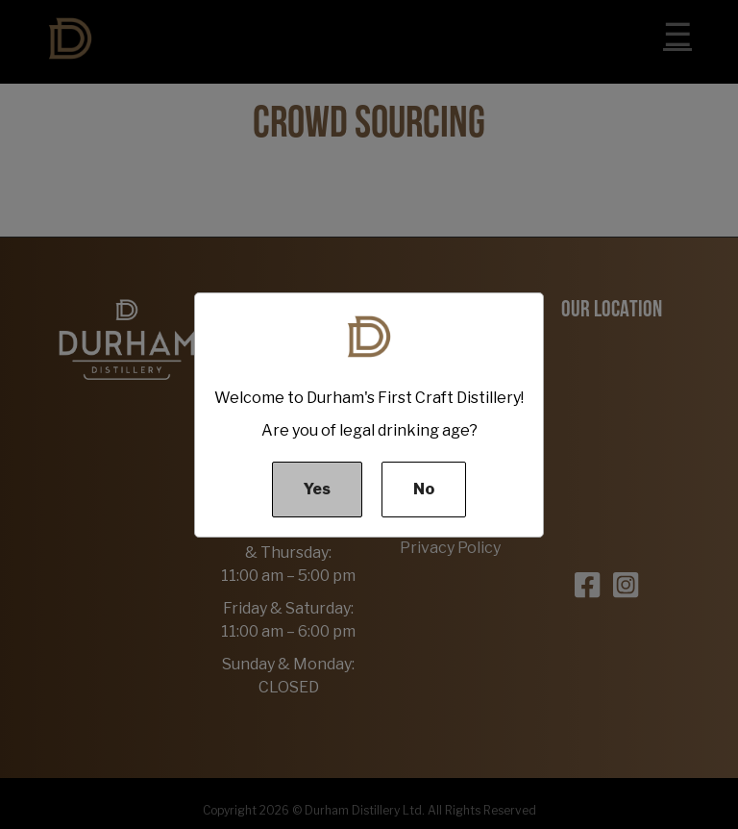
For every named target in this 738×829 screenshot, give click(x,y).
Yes (317, 489)
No (423, 489)
